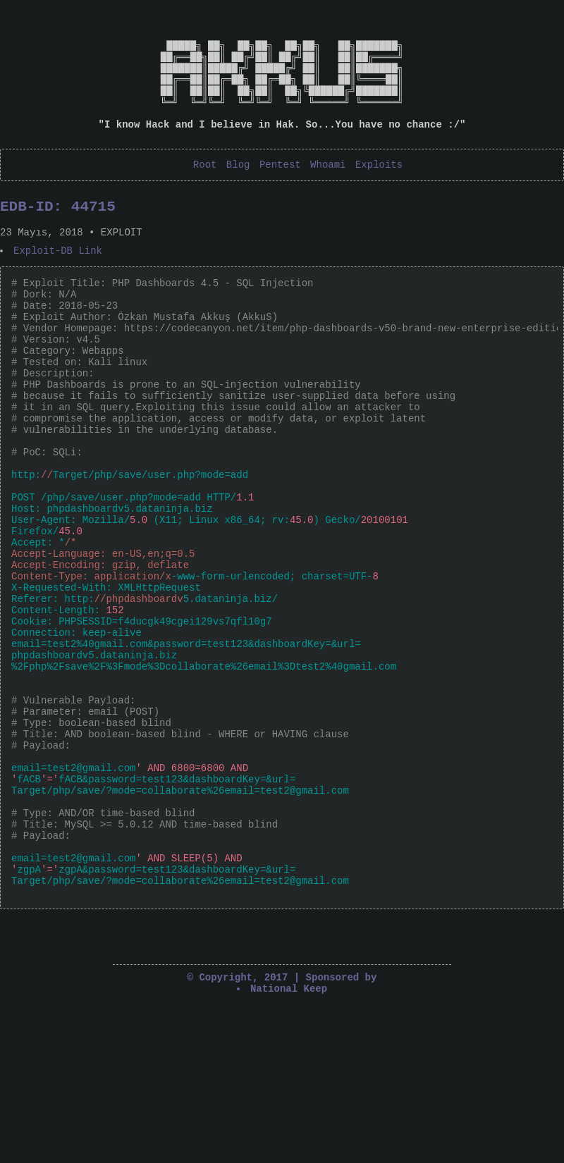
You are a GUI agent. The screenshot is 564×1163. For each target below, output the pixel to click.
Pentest (280, 189)
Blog (238, 189)
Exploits (379, 189)
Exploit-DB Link (58, 283)
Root (205, 189)
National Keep (288, 1145)
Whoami (327, 189)
